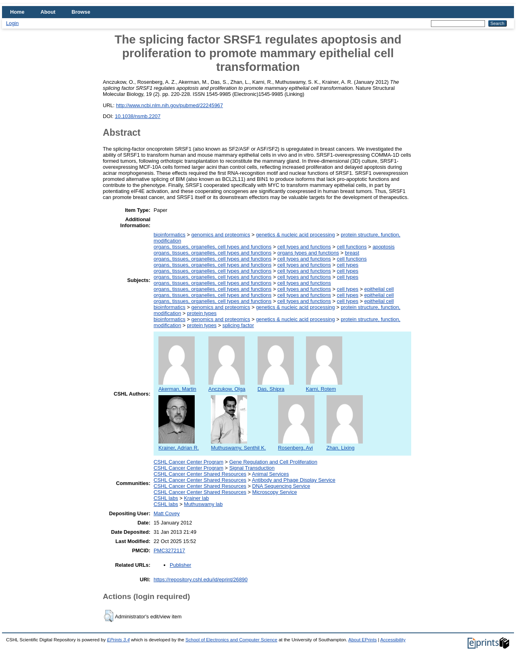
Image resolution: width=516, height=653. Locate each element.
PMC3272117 (169, 550)
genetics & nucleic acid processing (295, 235)
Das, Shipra (276, 386)
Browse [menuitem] (81, 12)
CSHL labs (166, 498)
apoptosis (383, 247)
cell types (347, 265)
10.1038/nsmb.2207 (137, 116)
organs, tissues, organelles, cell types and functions (212, 247)
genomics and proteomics (220, 235)
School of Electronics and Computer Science (231, 639)
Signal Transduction (252, 468)
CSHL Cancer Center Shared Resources (200, 474)
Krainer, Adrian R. (178, 445)
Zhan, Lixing (345, 445)
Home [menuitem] (17, 12)
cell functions (352, 247)
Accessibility (393, 639)
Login (12, 23)
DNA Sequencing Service (281, 486)
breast (352, 253)
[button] (108, 616)
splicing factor (238, 325)
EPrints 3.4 (118, 639)
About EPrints (362, 639)
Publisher (180, 565)
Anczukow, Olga (227, 386)
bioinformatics (169, 235)
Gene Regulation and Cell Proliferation (273, 462)
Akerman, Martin (177, 386)
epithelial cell (379, 289)
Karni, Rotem (324, 386)
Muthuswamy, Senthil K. (238, 445)
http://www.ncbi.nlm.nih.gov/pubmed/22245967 (169, 105)
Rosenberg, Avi (296, 445)
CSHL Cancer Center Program (188, 462)
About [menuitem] (48, 12)
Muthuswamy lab (203, 504)
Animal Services (270, 474)
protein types (201, 313)
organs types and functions (308, 253)
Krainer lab (196, 498)
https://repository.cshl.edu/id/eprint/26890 (201, 579)
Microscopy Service (274, 492)
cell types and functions (304, 247)
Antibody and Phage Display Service (293, 480)
